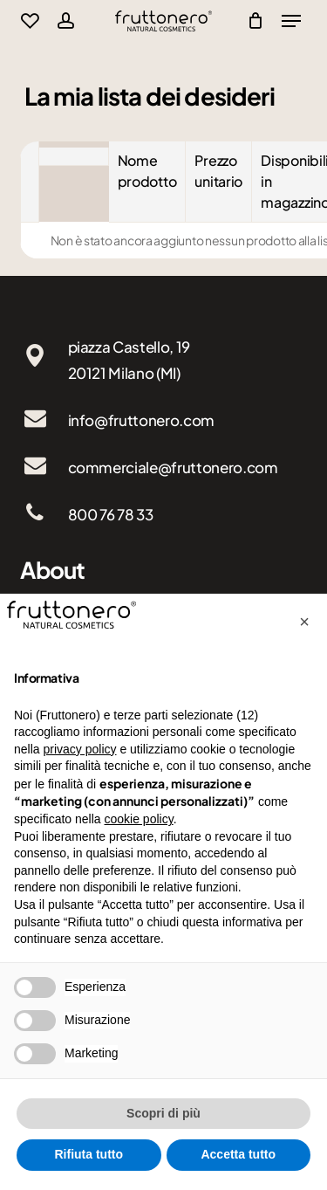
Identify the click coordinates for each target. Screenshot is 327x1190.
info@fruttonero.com (141, 420)
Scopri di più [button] (163, 1113)
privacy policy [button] (79, 749)
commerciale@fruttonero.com (173, 467)
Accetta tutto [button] (238, 1154)
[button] (304, 622)
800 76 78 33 (110, 514)
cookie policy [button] (139, 819)
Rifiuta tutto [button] (88, 1154)
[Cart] (251, 20)
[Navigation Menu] (291, 21)
